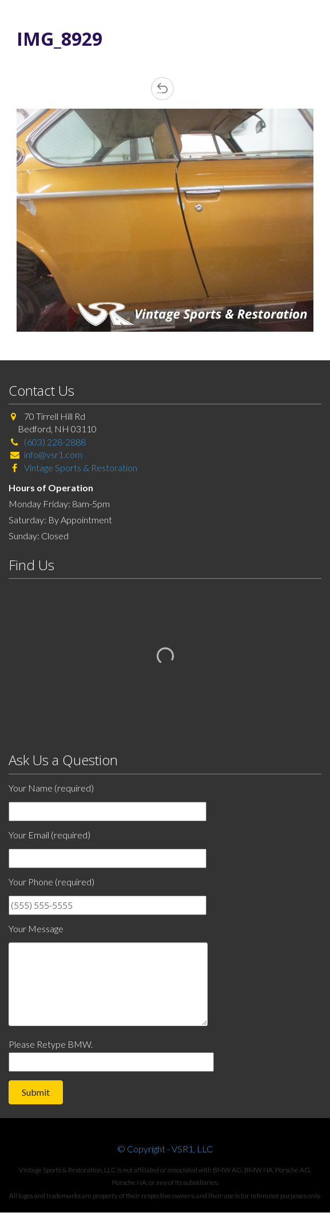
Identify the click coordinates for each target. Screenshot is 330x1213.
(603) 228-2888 (55, 441)
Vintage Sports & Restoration (79, 467)
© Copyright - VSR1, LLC (165, 1148)
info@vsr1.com (53, 454)
